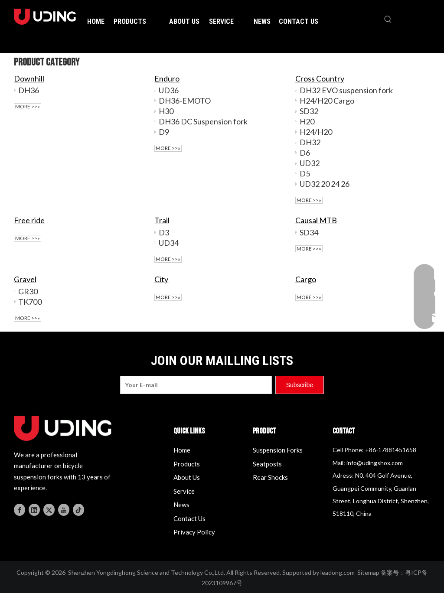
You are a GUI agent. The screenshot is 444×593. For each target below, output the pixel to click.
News (181, 504)
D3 (164, 232)
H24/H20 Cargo (327, 100)
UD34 (169, 243)
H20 (307, 121)
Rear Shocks (270, 477)
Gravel (25, 279)
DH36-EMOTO (185, 100)
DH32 (310, 142)
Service (184, 491)
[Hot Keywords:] (388, 19)
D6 (305, 152)
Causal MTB (316, 220)
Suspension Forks (278, 450)
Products (186, 464)
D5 (305, 173)
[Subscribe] (299, 385)
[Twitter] (49, 509)
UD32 (310, 163)
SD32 (309, 111)
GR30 (28, 291)
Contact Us (189, 518)
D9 (164, 132)
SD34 (309, 232)
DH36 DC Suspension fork (203, 121)
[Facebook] (19, 509)
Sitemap (368, 572)
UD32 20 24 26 (324, 184)
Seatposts (267, 464)
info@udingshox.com (374, 462)
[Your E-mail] (196, 385)
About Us (186, 477)
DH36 (28, 90)
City (161, 279)
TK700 (30, 301)
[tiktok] (78, 509)
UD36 (169, 90)
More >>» (27, 106)
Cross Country (319, 78)
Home (181, 450)
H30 (166, 111)
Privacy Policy (194, 532)
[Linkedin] (34, 509)
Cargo (305, 279)
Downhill (29, 78)
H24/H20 (316, 132)
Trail (162, 220)
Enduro (167, 78)
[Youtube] (63, 509)
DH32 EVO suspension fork (346, 90)
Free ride (29, 220)
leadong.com (337, 572)
